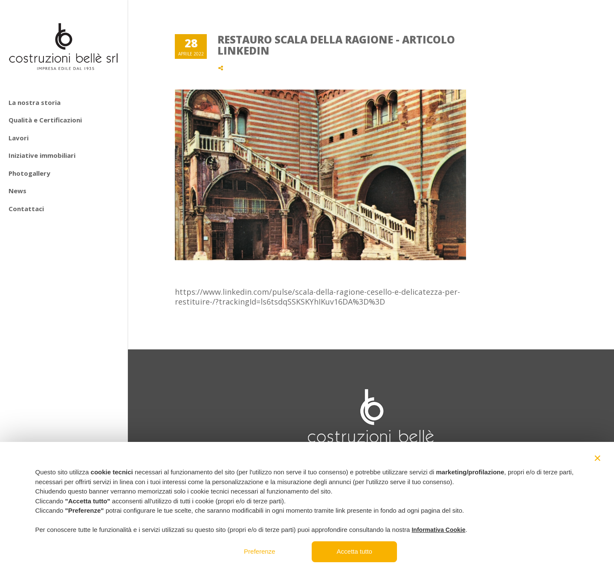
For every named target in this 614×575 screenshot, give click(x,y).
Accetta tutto (354, 551)
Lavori (19, 138)
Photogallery (29, 173)
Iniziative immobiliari (42, 155)
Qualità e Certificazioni (45, 120)
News (17, 190)
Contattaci (26, 208)
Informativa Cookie (438, 529)
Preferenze (259, 551)
